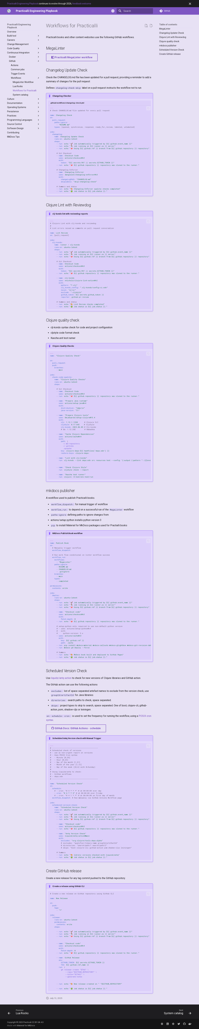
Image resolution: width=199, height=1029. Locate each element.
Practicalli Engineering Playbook (22, 3)
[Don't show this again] (190, 4)
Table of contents (168, 24)
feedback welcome (81, 3)
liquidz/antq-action (61, 678)
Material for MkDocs (26, 1025)
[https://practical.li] (9, 11)
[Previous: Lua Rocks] (19, 1012)
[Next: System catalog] (177, 1012)
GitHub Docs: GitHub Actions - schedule (76, 728)
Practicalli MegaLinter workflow (71, 57)
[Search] (135, 11)
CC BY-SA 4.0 (37, 1022)
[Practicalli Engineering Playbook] (37, 11)
